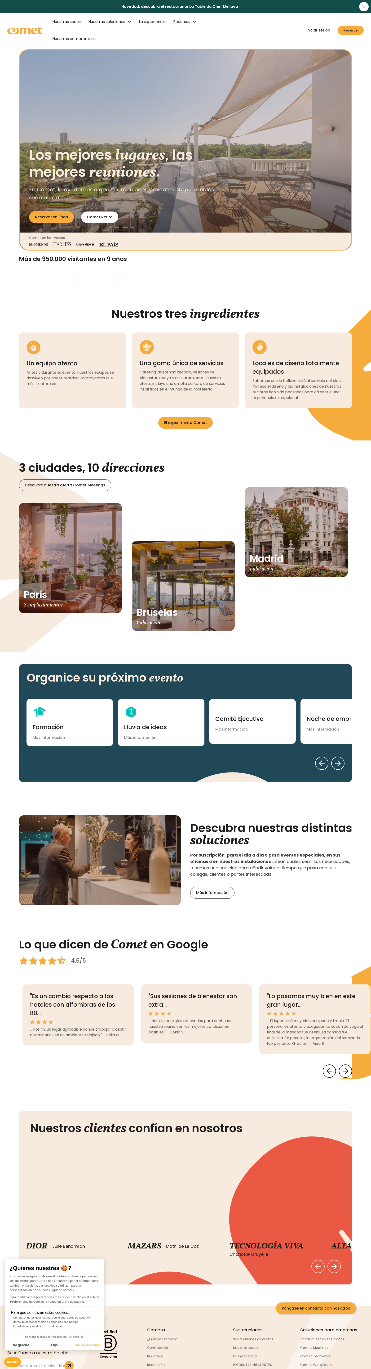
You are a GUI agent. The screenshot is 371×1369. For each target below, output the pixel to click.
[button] (12, 1362)
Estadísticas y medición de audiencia (37, 1326)
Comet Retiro (100, 217)
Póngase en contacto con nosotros (316, 1308)
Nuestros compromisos (74, 38)
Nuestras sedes (66, 21)
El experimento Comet (185, 422)
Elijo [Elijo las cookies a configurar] (54, 1345)
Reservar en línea (51, 217)
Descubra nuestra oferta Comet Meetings (65, 485)
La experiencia (152, 21)
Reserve (351, 30)
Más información (212, 892)
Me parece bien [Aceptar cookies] (87, 1345)
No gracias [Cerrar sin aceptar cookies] (21, 1345)
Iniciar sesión (318, 30)
